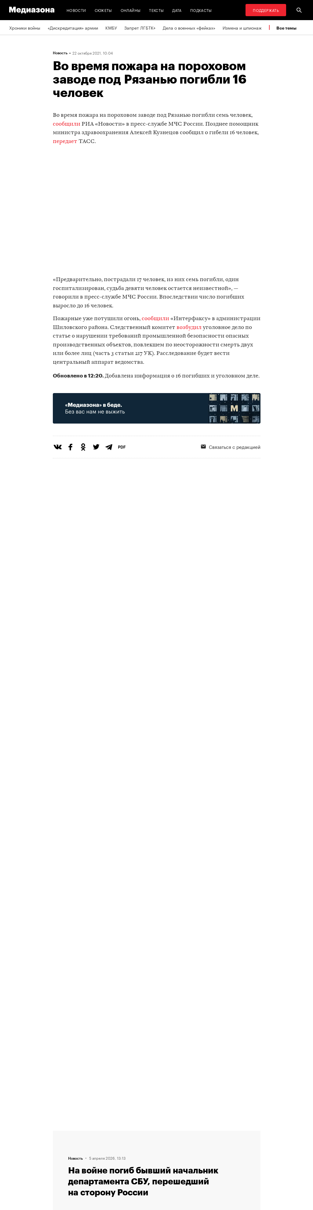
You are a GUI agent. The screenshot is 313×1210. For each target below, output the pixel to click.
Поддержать (266, 10)
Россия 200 (174, 1168)
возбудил (189, 327)
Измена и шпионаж (242, 27)
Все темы (286, 27)
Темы (92, 1168)
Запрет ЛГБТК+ (139, 27)
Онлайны (131, 10)
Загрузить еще (156, 942)
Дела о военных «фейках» (189, 27)
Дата (176, 10)
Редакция (96, 1133)
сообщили (66, 124)
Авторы (94, 1156)
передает (65, 141)
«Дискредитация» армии (73, 27)
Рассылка (172, 1144)
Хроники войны (24, 27)
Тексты (156, 10)
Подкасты (201, 10)
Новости (76, 10)
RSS (169, 1133)
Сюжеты (103, 10)
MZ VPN (170, 1156)
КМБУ (111, 27)
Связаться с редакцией (110, 1144)
